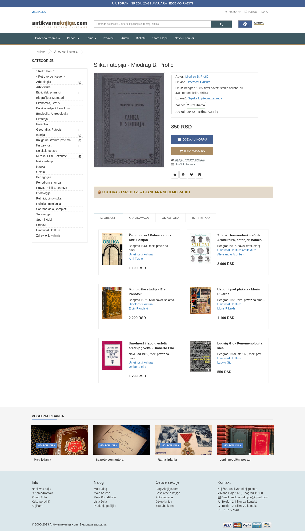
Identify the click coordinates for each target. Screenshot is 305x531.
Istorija (40, 135)
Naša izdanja (44, 161)
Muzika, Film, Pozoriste (51, 156)
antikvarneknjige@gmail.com (249, 497)
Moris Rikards (226, 308)
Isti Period (201, 217)
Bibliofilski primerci (48, 92)
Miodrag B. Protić (196, 76)
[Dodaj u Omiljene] (191, 175)
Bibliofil (140, 38)
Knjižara (37, 505)
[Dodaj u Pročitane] (199, 175)
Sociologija (43, 214)
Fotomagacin (164, 497)
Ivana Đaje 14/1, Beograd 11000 (241, 493)
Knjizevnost (43, 145)
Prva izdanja (42, 459)
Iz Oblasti (108, 217)
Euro (266, 12)
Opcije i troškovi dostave (189, 160)
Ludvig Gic (224, 362)
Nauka (40, 166)
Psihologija (43, 193)
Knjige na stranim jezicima (53, 140)
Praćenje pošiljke (105, 505)
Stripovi (41, 225)
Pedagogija (43, 177)
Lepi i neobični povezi (235, 459)
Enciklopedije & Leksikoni (53, 108)
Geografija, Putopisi (49, 129)
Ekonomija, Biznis (48, 103)
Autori (125, 38)
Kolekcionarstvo (46, 150)
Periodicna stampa (48, 182)
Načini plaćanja (185, 164)
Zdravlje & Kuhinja (48, 235)
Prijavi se (235, 12)
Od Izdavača (139, 217)
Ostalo (40, 172)
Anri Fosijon (136, 258)
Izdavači (108, 38)
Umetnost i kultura (66, 51)
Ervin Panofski (138, 308)
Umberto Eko (137, 366)
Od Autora (170, 217)
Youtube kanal (165, 505)
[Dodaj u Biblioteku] (183, 175)
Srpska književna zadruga (205, 98)
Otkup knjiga (164, 501)
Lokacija (39, 12)
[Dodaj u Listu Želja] (175, 175)
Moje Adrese (102, 493)
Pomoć (252, 12)
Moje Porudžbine (105, 497)
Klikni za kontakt (246, 501)
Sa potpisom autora (109, 459)
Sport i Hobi (44, 219)
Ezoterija (42, 119)
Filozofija (42, 124)
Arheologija (43, 82)
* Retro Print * (45, 71)
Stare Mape (160, 38)
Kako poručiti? (41, 501)
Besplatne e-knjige (168, 493)
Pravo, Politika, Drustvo (51, 188)
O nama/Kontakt (42, 493)
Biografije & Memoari (50, 97)
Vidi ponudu (45, 445)
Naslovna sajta (41, 489)
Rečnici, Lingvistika (48, 198)
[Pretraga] (221, 24)
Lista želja (100, 501)
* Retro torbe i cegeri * (50, 76)
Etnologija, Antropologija (52, 113)
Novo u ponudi (184, 38)
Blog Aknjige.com (167, 489)
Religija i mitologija (48, 203)
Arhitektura (43, 87)
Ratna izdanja (167, 459)
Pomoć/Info (39, 497)
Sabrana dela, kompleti (51, 209)
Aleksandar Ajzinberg (231, 254)
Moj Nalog (100, 489)
